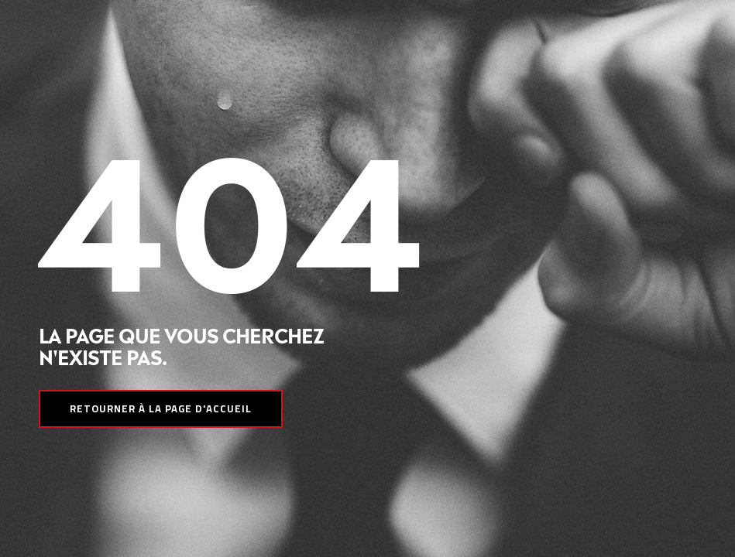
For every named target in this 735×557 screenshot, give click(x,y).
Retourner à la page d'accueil (161, 408)
